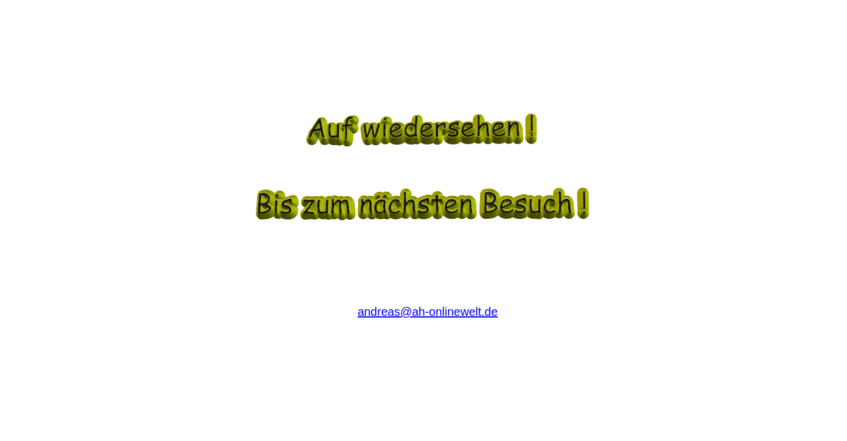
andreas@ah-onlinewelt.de (428, 311)
